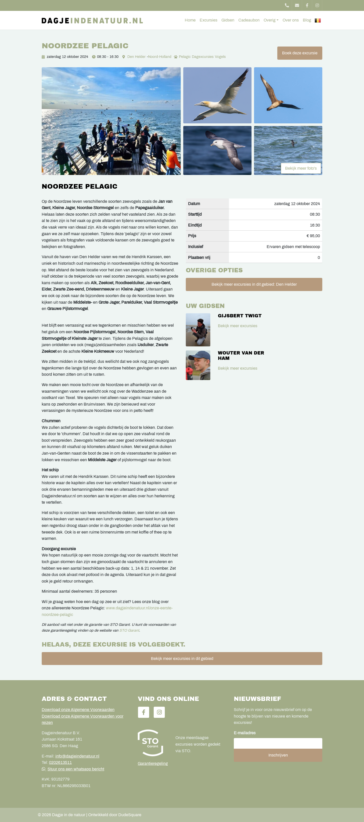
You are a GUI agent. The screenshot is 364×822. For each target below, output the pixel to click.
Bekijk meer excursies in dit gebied (182, 658)
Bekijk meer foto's (301, 168)
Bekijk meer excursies (237, 326)
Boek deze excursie (299, 53)
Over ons (291, 20)
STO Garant (129, 630)
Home (190, 20)
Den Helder (136, 57)
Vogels (220, 57)
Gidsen (227, 20)
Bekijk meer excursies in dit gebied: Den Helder (254, 284)
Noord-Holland (159, 57)
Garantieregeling (153, 763)
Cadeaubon (249, 20)
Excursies (208, 20)
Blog (307, 20)
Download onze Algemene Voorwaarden (78, 709)
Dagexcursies (203, 57)
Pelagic (185, 57)
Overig (270, 20)
